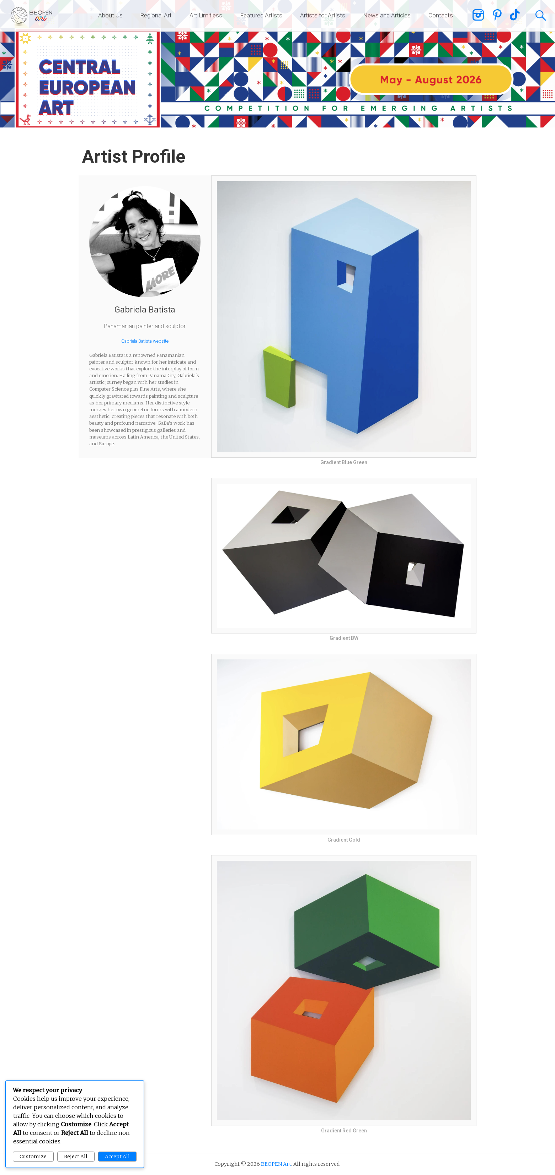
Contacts (440, 15)
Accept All (117, 1156)
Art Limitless (206, 15)
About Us (110, 15)
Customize (33, 1156)
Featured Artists (261, 15)
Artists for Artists (322, 15)
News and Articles (387, 15)
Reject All (75, 1156)
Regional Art (156, 15)
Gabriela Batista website (145, 341)
